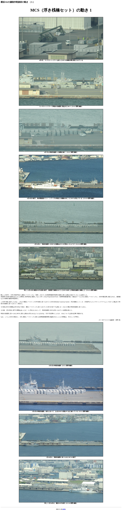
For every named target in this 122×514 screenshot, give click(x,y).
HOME (64, 509)
